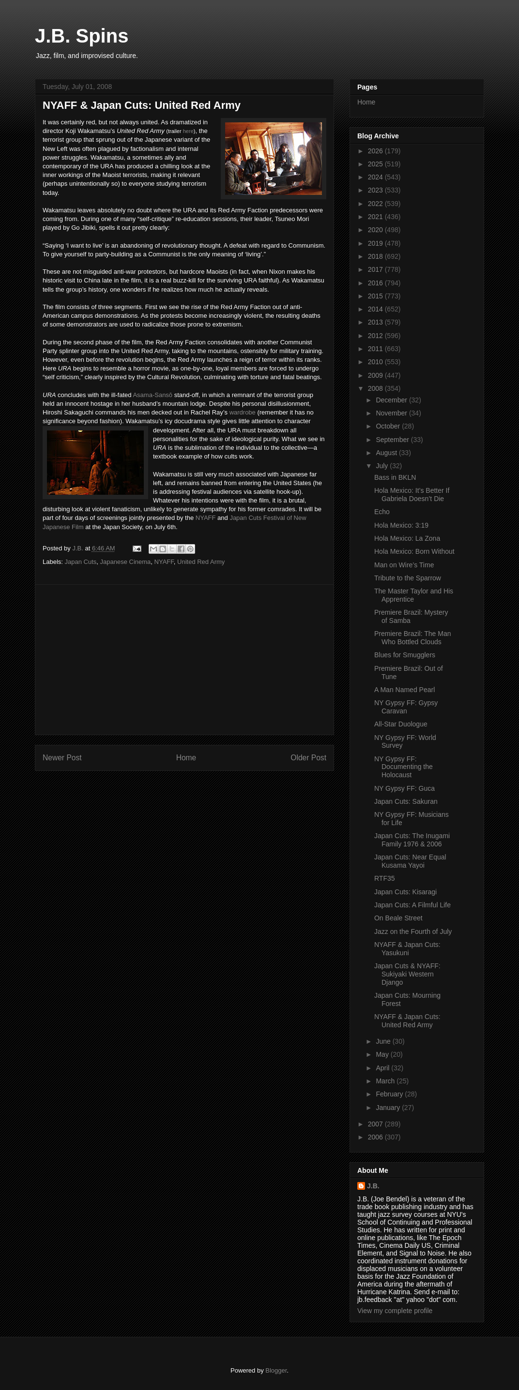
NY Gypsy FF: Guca (404, 788)
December (392, 400)
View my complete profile (394, 1311)
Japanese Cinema (125, 561)
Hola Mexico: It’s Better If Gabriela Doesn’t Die (411, 495)
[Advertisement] (184, 659)
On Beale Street (398, 918)
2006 (376, 1137)
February (390, 1094)
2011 (376, 349)
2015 (376, 296)
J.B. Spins (81, 35)
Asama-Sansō (152, 395)
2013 (376, 322)
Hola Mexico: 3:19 (401, 525)
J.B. (373, 1186)
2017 (376, 269)
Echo (382, 512)
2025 (376, 164)
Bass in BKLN (395, 477)
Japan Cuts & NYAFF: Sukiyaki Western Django (407, 974)
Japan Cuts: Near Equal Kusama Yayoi (410, 861)
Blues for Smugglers (404, 655)
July (383, 466)
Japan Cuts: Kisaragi (405, 892)
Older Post (308, 758)
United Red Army (201, 561)
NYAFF (206, 517)
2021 (376, 217)
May (383, 1054)
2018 (376, 256)
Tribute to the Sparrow (407, 578)
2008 (376, 388)
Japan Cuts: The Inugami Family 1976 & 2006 (412, 840)
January (389, 1107)
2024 (376, 177)
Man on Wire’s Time (404, 565)
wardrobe (242, 412)
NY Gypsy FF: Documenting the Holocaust (403, 767)
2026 (376, 151)
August (387, 453)
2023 (376, 190)
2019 (376, 243)
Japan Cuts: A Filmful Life (412, 905)
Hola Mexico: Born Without (414, 551)
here (188, 131)
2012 (376, 336)
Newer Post (62, 758)
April (383, 1068)
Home (186, 758)
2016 (376, 283)
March (386, 1081)
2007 (376, 1124)
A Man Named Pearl (404, 690)
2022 (376, 203)
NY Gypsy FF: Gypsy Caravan (406, 707)
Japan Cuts (81, 561)
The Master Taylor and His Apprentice (413, 595)
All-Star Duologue (400, 724)
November (392, 413)
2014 (376, 309)
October (389, 426)
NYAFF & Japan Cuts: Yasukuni (407, 949)
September (393, 440)
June (384, 1041)
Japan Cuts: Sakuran (406, 801)
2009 (376, 375)
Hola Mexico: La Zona (407, 538)
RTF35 (384, 878)
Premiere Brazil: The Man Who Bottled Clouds (412, 638)
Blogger (276, 1370)
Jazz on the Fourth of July (413, 931)
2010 (376, 362)
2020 (376, 230)
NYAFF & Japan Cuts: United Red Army (407, 1021)
